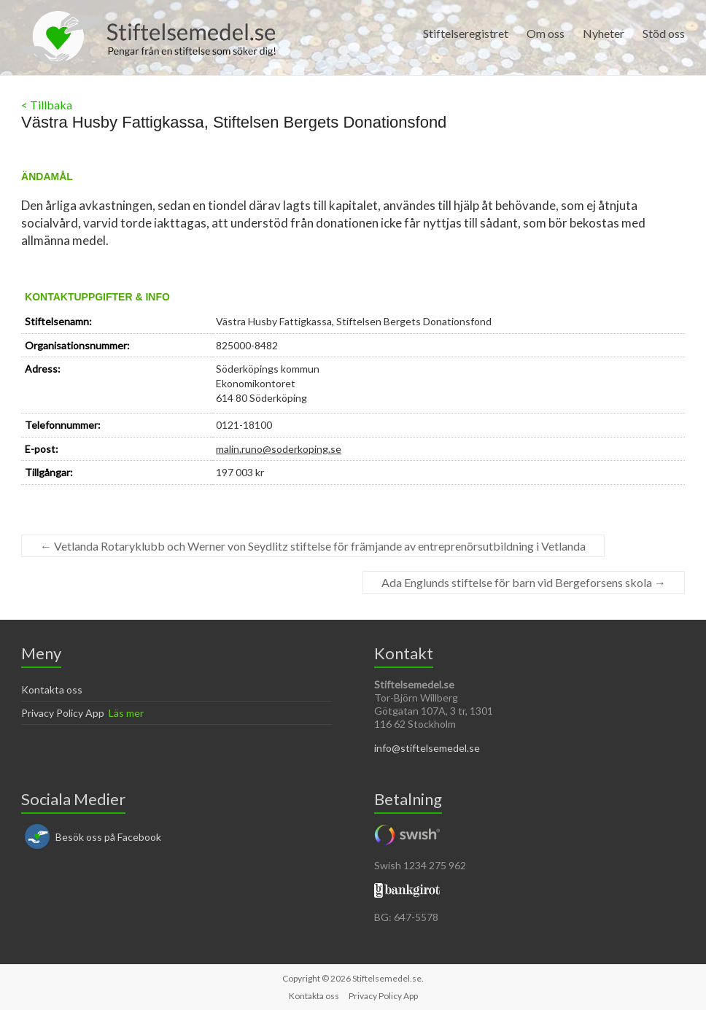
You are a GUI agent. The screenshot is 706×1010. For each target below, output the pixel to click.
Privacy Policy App (62, 713)
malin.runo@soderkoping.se (278, 449)
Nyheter (603, 33)
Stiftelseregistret (465, 33)
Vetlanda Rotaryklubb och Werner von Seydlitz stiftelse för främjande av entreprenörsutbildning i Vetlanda (313, 546)
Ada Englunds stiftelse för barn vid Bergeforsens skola (523, 582)
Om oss (546, 33)
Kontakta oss (51, 689)
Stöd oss (664, 33)
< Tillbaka (46, 105)
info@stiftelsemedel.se (427, 748)
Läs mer (126, 713)
